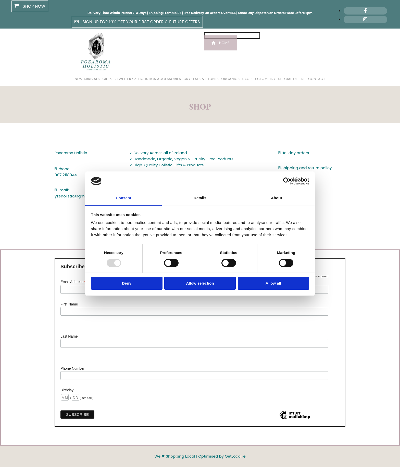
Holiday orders (294, 152)
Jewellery (124, 78)
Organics (230, 78)
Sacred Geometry (259, 78)
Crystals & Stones (201, 78)
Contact (316, 78)
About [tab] (276, 198)
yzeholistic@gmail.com (77, 196)
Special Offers (292, 78)
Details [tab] (200, 198)
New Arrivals (87, 78)
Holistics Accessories (159, 78)
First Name (69, 304)
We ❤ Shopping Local (174, 456)
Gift (106, 78)
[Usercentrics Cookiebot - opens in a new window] (287, 181)
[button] (29, 6)
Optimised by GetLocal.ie (222, 456)
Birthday (66, 390)
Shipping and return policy (305, 167)
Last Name (69, 336)
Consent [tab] (123, 198)
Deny (126, 283)
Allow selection (200, 283)
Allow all (273, 283)
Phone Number (72, 368)
